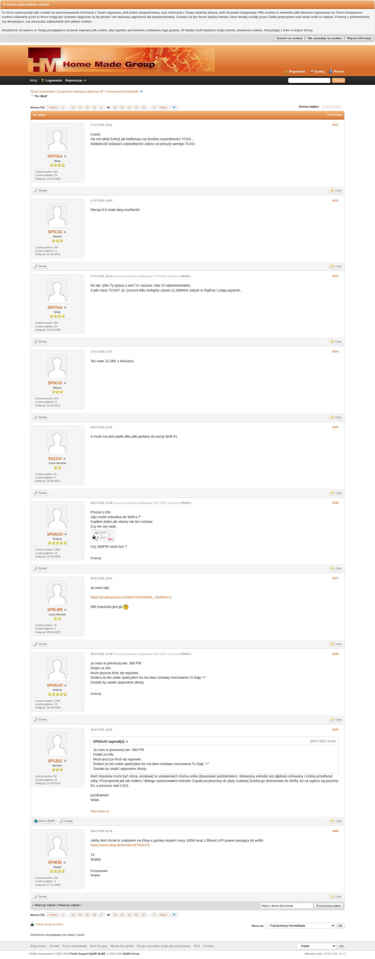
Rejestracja (73, 80)
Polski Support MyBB (83, 953)
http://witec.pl (99, 811)
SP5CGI (55, 232)
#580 (335, 831)
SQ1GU (55, 459)
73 (154, 107)
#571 (335, 124)
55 (87, 107)
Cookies (208, 946)
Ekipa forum (38, 946)
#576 (335, 502)
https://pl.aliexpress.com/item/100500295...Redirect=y (130, 597)
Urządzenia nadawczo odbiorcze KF (80, 91)
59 (115, 107)
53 (73, 107)
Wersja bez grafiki (121, 946)
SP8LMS (55, 610)
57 (101, 107)
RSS (197, 946)
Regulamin (297, 71)
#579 (335, 729)
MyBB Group (131, 953)
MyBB (101, 953)
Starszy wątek (45, 905)
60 (122, 107)
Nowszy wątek (69, 905)
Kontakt (54, 946)
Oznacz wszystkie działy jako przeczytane (164, 946)
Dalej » (164, 107)
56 (94, 107)
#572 (335, 200)
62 (136, 107)
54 (80, 107)
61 (129, 107)
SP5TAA (55, 156)
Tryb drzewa (335, 114)
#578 (335, 654)
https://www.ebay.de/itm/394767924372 (120, 845)
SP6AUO (55, 534)
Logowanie (54, 80)
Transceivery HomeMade (122, 91)
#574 (335, 351)
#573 (335, 276)
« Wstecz (53, 107)
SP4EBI (55, 862)
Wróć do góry (98, 946)
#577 (335, 578)
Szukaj (319, 71)
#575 (335, 427)
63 (143, 107)
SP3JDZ (55, 761)
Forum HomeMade (42, 91)
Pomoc (339, 71)
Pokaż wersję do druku (49, 924)
